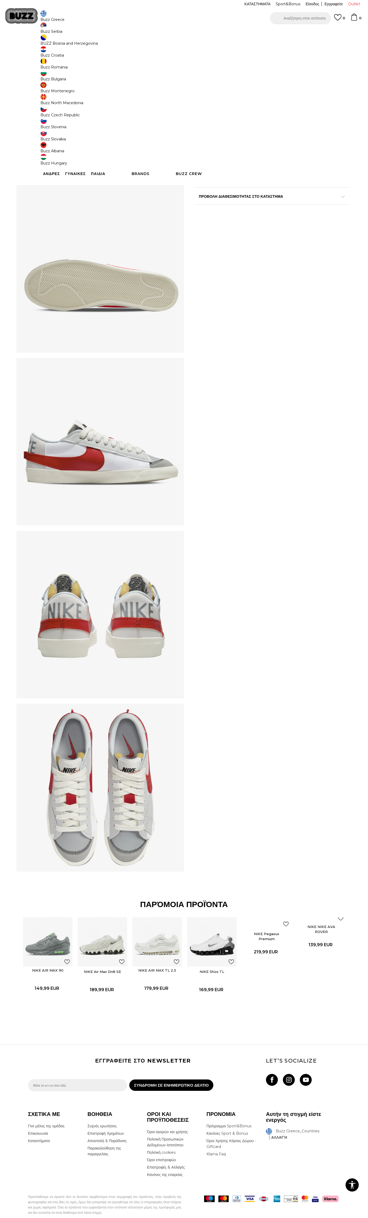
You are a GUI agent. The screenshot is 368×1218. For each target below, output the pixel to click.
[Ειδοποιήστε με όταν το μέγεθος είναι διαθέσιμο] (202, 92)
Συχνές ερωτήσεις (102, 1116)
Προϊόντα (68, 42)
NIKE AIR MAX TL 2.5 (159, 955)
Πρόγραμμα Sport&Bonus (228, 1116)
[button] (300, 18)
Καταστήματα (39, 1131)
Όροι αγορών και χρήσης (167, 1122)
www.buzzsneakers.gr (66, 1215)
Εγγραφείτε (333, 4)
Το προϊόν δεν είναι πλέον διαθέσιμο (235, 134)
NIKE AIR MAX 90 (57, 953)
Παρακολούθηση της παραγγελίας (104, 1141)
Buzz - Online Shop (43, 42)
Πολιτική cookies (161, 1142)
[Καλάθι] (355, 19)
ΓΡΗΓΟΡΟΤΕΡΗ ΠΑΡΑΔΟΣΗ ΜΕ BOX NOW (168, 33)
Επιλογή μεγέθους (209, 83)
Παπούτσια (86, 42)
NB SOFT (116, 1215)
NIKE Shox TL (209, 954)
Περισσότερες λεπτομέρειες (227, 187)
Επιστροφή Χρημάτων (106, 1123)
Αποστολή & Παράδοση (107, 1131)
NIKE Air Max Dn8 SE (108, 954)
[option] (184, 34)
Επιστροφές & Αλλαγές (166, 1157)
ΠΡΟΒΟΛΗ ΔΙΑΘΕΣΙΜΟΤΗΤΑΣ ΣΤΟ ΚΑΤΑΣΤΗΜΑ (263, 215)
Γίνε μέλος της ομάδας (46, 1116)
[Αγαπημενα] (339, 19)
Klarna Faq (216, 1144)
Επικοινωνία (38, 1123)
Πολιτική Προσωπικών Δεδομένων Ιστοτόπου (165, 1132)
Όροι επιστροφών (161, 1150)
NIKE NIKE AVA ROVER (311, 921)
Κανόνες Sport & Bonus (227, 1123)
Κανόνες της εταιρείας (165, 1164)
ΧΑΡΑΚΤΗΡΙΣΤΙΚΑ (263, 198)
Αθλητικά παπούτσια (112, 42)
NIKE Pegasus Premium (260, 923)
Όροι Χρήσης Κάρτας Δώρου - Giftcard (231, 1134)
